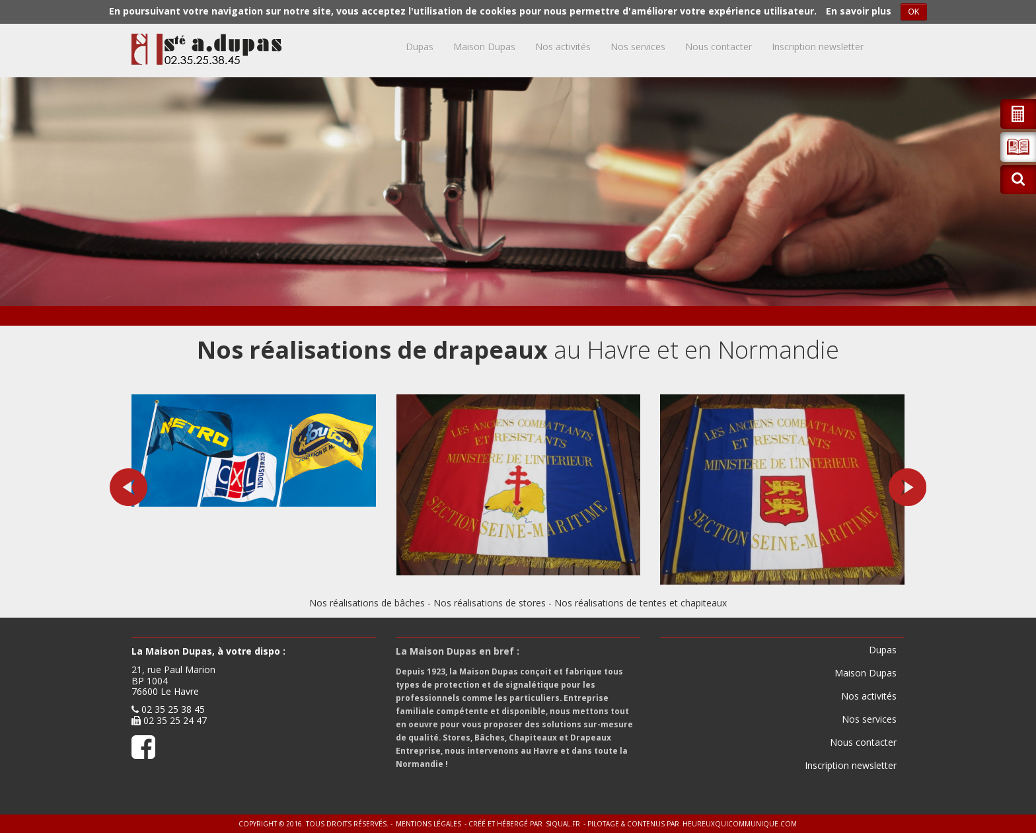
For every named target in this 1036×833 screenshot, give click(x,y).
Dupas (419, 46)
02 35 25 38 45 (173, 709)
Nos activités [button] (563, 46)
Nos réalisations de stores (489, 603)
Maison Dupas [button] (484, 46)
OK (913, 12)
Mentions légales (428, 823)
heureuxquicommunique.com (740, 823)
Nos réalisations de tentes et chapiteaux (640, 603)
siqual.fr (563, 823)
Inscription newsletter (818, 46)
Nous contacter (718, 46)
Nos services (637, 46)
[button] (1018, 147)
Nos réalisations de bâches (367, 603)
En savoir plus (858, 11)
